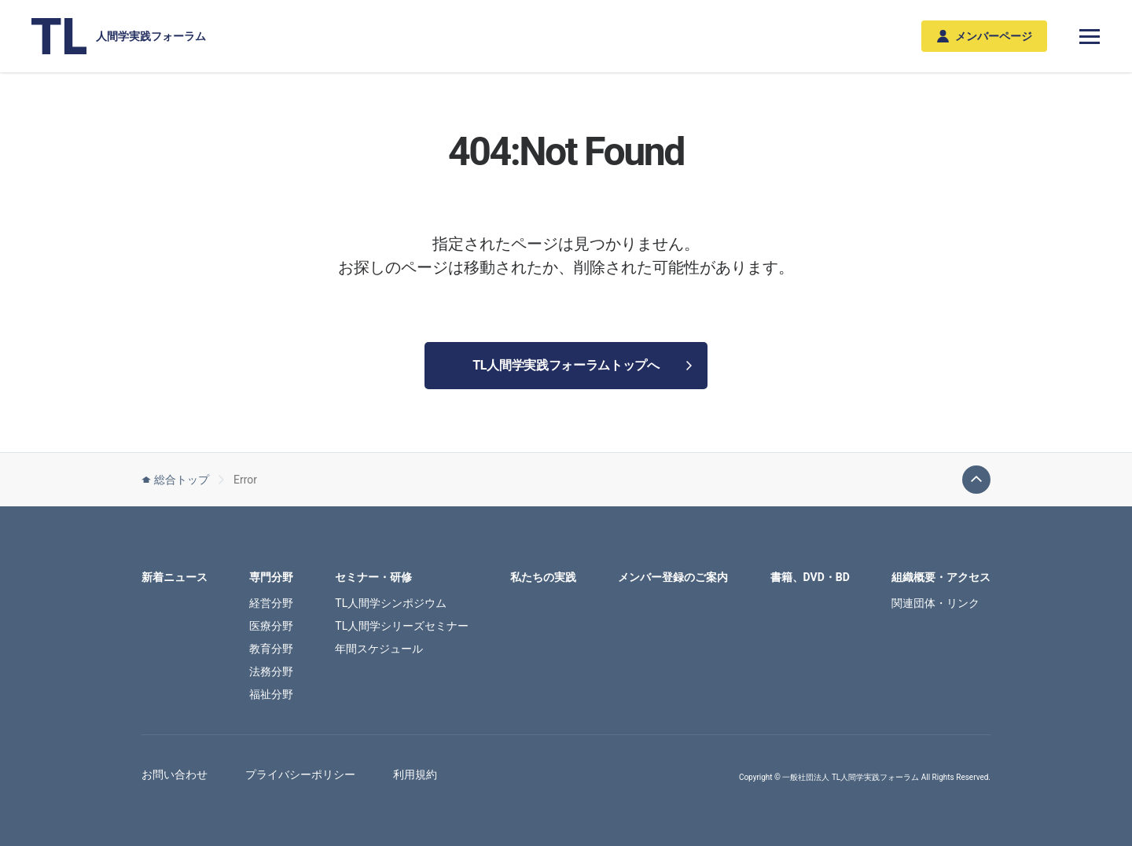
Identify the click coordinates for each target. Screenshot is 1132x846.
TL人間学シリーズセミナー (402, 626)
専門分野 (271, 577)
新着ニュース (175, 577)
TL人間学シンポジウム (391, 603)
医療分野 (271, 626)
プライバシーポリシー (300, 774)
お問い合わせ (175, 774)
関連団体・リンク (935, 603)
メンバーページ (984, 36)
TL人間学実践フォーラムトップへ (582, 365)
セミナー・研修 (373, 577)
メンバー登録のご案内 (673, 577)
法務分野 (271, 671)
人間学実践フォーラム (118, 36)
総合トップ (175, 479)
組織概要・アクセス (940, 577)
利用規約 (415, 774)
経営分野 (271, 603)
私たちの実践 (543, 577)
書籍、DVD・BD (810, 577)
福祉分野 (271, 694)
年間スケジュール (379, 648)
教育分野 (271, 648)
